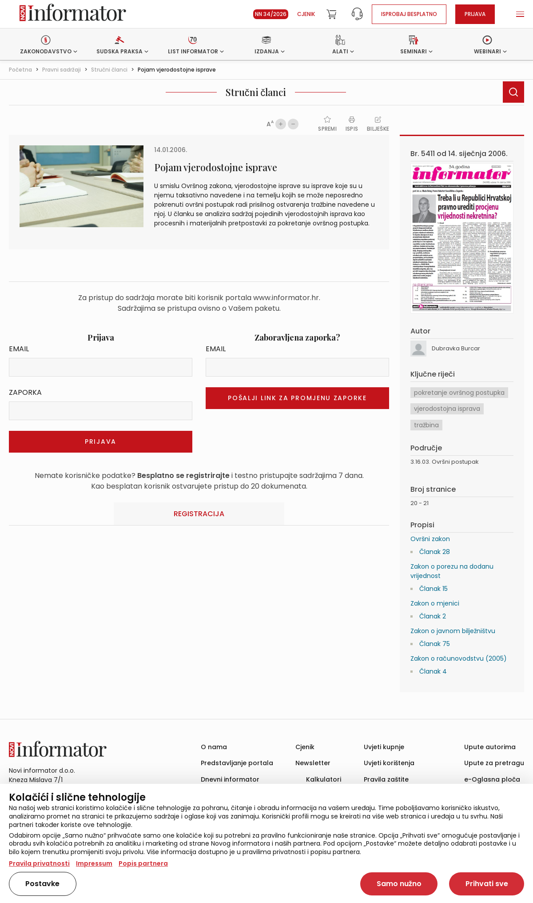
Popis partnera (143, 863)
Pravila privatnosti (39, 863)
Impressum (94, 863)
